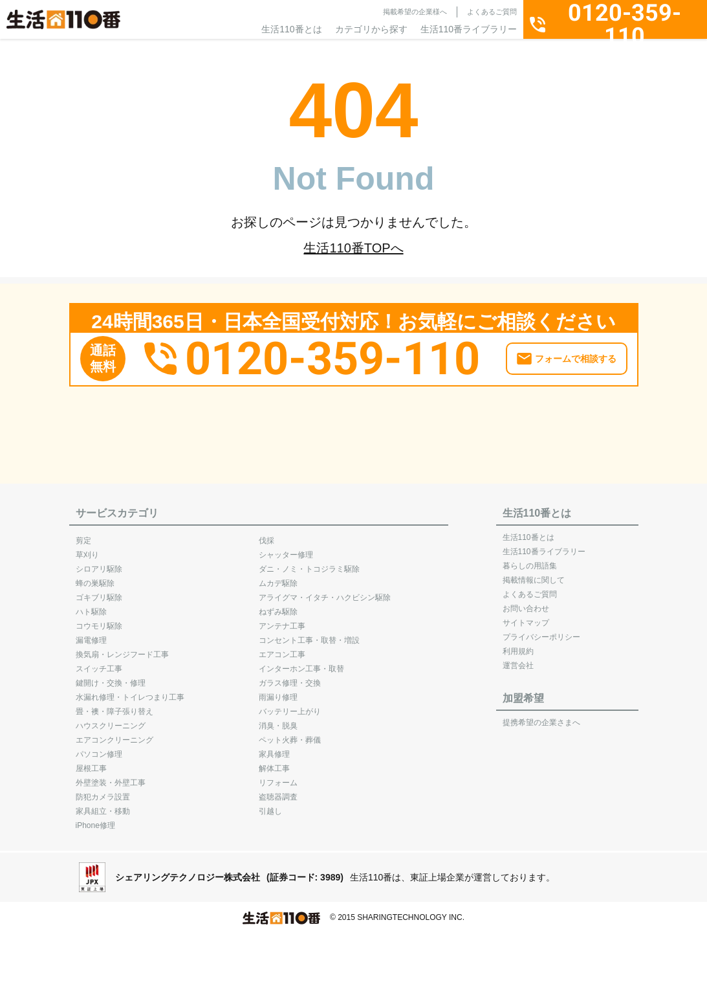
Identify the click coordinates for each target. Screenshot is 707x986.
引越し (270, 804)
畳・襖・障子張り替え (114, 705)
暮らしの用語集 (530, 559)
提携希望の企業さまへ (541, 716)
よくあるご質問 (492, 12)
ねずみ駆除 (278, 605)
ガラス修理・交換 (290, 676)
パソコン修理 (99, 747)
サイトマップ (526, 616)
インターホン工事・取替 (301, 662)
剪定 (83, 534)
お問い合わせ (526, 602)
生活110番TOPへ (353, 248)
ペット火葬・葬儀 (290, 733)
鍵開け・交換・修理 (111, 676)
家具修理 (274, 747)
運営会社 (518, 659)
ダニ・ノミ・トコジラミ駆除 (309, 562)
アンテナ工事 (282, 619)
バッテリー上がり (290, 705)
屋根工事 (91, 762)
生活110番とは (291, 29)
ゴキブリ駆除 (99, 591)
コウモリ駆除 (99, 619)
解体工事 (274, 762)
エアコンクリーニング (114, 733)
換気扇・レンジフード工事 (122, 648)
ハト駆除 (91, 605)
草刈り (87, 548)
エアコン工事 (282, 648)
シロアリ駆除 (99, 562)
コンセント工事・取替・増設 (309, 633)
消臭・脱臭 (278, 719)
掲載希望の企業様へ (415, 12)
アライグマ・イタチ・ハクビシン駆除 (325, 591)
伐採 (266, 534)
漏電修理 (91, 633)
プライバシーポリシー (541, 630)
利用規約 (518, 644)
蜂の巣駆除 (95, 576)
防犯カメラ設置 (103, 790)
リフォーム (278, 776)
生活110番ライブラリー (468, 29)
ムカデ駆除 (278, 576)
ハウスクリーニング (111, 719)
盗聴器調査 (278, 790)
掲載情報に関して (534, 573)
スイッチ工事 (99, 662)
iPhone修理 (95, 819)
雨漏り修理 (278, 690)
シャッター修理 (286, 548)
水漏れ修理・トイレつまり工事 (130, 690)
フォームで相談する (575, 352)
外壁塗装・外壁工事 (111, 776)
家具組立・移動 (103, 804)
